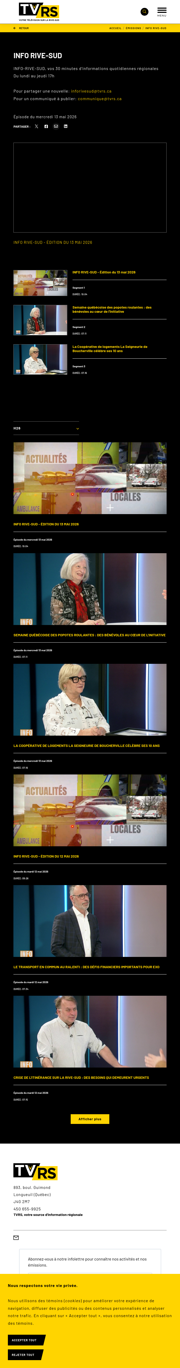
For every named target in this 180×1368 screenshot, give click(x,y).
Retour (21, 28)
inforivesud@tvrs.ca (91, 90)
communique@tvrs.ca (100, 98)
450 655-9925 (27, 1208)
